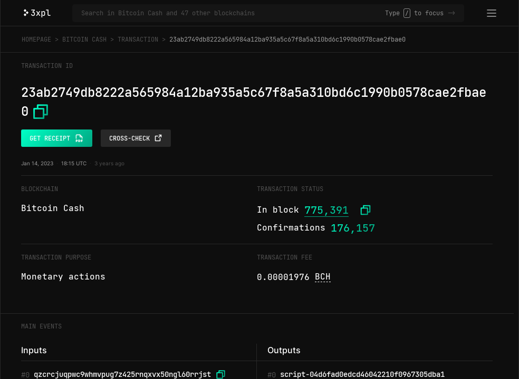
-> (451, 13)
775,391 (326, 210)
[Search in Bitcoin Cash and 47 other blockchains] (233, 13)
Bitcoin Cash (84, 39)
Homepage (36, 39)
